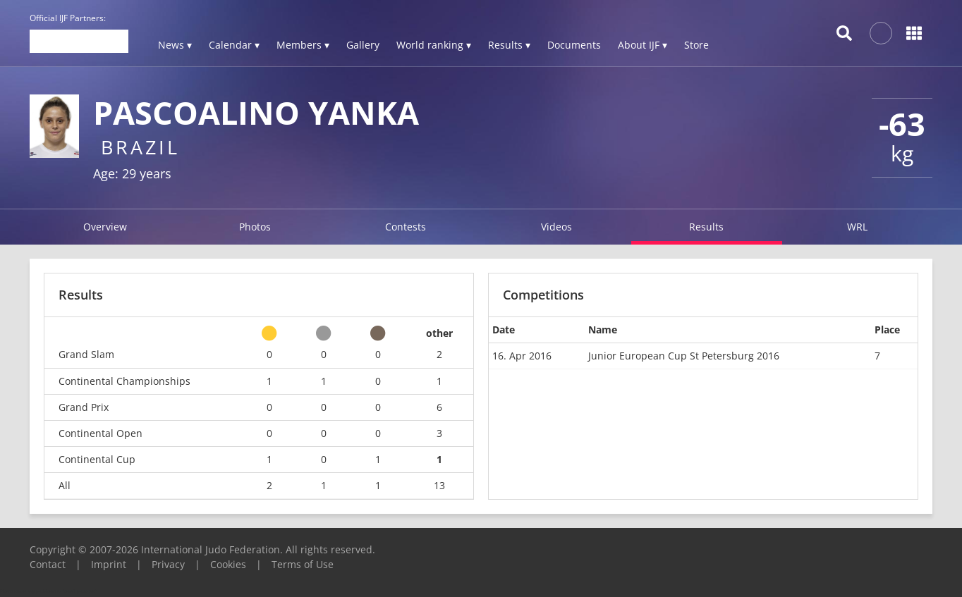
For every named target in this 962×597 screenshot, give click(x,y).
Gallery (362, 44)
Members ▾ (302, 44)
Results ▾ (509, 44)
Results (706, 226)
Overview (105, 226)
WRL (857, 226)
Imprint (108, 564)
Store (696, 44)
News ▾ (175, 44)
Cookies (228, 564)
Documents (574, 44)
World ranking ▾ (433, 44)
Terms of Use (303, 564)
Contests (405, 226)
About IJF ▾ (642, 44)
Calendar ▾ (234, 44)
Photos (255, 226)
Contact (48, 564)
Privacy (168, 564)
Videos (556, 226)
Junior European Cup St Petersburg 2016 (683, 355)
